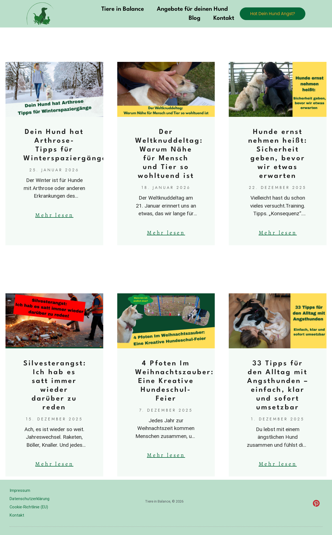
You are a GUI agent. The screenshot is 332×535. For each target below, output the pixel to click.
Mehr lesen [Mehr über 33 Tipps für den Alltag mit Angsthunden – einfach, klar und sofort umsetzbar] (278, 464)
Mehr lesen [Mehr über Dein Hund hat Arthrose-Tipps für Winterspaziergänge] (54, 215)
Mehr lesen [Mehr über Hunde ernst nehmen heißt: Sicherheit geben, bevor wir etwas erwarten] (278, 232)
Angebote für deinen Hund (185, 9)
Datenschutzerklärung (29, 499)
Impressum (20, 490)
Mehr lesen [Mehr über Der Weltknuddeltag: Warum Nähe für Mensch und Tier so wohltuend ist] (166, 232)
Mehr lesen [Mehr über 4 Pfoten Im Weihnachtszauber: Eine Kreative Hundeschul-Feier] (166, 455)
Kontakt (217, 18)
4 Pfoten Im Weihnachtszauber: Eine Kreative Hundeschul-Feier (174, 381)
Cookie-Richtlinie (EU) (29, 507)
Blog (188, 18)
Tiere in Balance (115, 9)
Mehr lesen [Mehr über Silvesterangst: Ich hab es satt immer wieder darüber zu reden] (54, 464)
